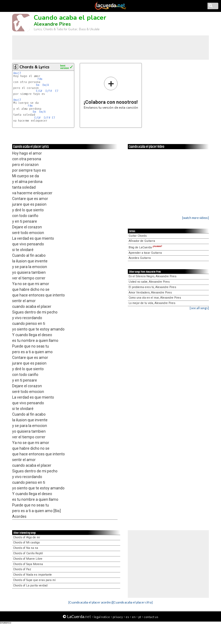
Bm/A (45, 85)
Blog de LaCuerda (145, 247)
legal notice (102, 617)
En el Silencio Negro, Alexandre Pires (152, 276)
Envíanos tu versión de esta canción (111, 93)
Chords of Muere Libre (27, 558)
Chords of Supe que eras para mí (34, 580)
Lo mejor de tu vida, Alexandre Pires (152, 303)
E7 (56, 91)
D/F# (48, 91)
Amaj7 (17, 73)
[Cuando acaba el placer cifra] (133, 602)
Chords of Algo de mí (26, 537)
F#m (40, 79)
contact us (151, 617)
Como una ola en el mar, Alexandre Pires (155, 297)
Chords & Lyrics (34, 67)
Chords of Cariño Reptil (28, 553)
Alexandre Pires (52, 24)
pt (139, 617)
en (134, 617)
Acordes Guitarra (140, 258)
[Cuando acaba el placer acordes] (90, 602)
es (127, 617)
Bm (37, 85)
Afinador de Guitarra (142, 241)
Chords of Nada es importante (32, 574)
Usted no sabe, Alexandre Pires (149, 281)
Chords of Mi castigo (26, 542)
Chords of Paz (22, 569)
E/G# (39, 91)
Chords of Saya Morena (28, 564)
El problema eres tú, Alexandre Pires (152, 287)
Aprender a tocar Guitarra (145, 253)
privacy (118, 617)
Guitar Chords (138, 236)
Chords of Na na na (25, 548)
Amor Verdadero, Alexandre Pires (150, 292)
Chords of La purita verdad (30, 585)
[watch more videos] (195, 217)
